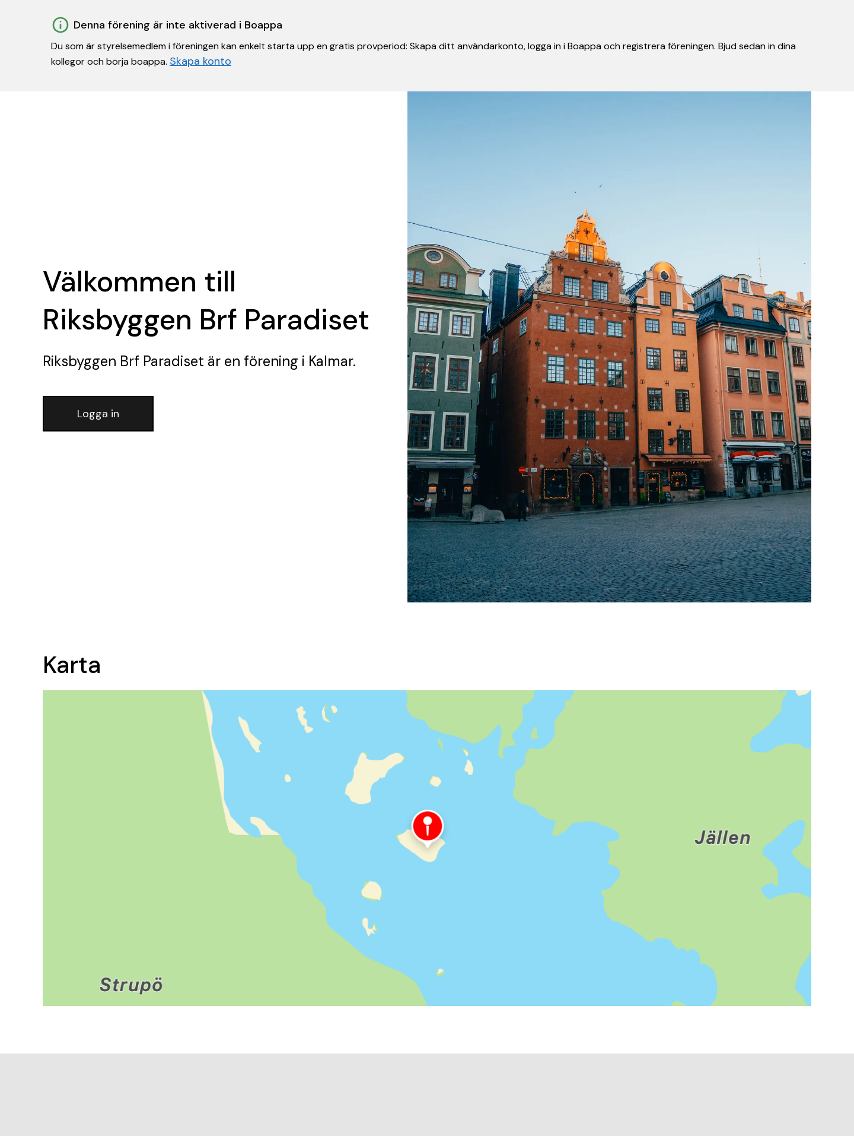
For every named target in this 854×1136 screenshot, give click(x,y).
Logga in (98, 414)
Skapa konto (200, 61)
